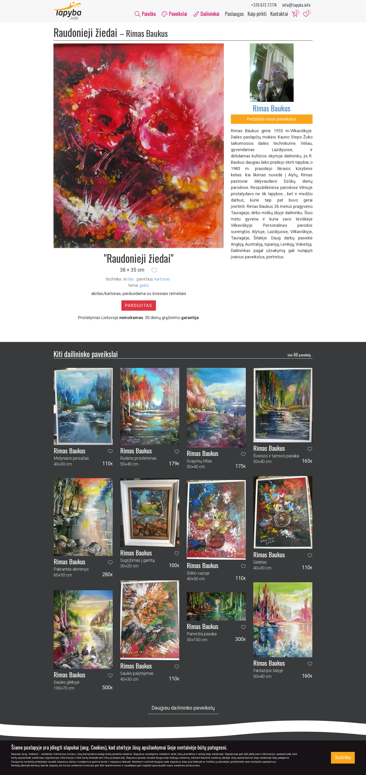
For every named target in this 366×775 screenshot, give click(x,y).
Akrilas (128, 279)
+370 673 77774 (264, 5)
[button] (154, 270)
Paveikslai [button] (174, 13)
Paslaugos (234, 13)
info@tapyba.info (296, 5)
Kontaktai (279, 13)
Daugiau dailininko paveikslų (183, 708)
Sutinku (343, 757)
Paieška (145, 13)
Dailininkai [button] (206, 13)
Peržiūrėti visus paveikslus (271, 119)
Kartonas (162, 279)
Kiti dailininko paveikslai (85, 353)
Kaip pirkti (257, 13)
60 (299, 355)
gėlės (144, 285)
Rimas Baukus (271, 108)
